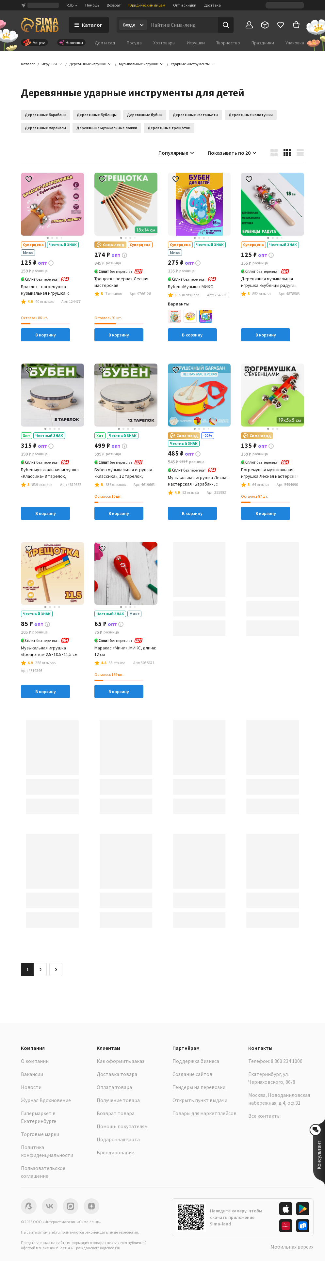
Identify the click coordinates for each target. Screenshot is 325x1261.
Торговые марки (40, 1134)
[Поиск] (226, 25)
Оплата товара (114, 1087)
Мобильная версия (292, 1246)
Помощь (92, 5)
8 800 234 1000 (286, 1061)
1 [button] (27, 970)
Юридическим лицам (146, 5)
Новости (31, 1087)
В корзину (45, 335)
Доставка (212, 5)
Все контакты (264, 1116)
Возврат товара (116, 1113)
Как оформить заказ (120, 1061)
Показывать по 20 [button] (232, 152)
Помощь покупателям (122, 1126)
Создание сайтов (192, 1074)
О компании (35, 1061)
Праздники (263, 43)
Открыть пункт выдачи (199, 1100)
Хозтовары (164, 43)
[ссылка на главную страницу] (39, 24)
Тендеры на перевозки (198, 1087)
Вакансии (32, 1074)
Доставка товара (117, 1074)
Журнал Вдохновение (46, 1100)
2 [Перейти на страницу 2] (40, 970)
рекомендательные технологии (111, 1232)
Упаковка (294, 43)
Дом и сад (105, 43)
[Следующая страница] (55, 969)
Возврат (114, 5)
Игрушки (196, 43)
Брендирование (115, 1152)
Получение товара (118, 1100)
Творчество (228, 43)
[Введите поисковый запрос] (182, 25)
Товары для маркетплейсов (204, 1113)
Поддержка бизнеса (195, 1061)
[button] (190, 64)
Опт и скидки (184, 5)
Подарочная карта (118, 1139)
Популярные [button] (176, 152)
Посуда (134, 43)
